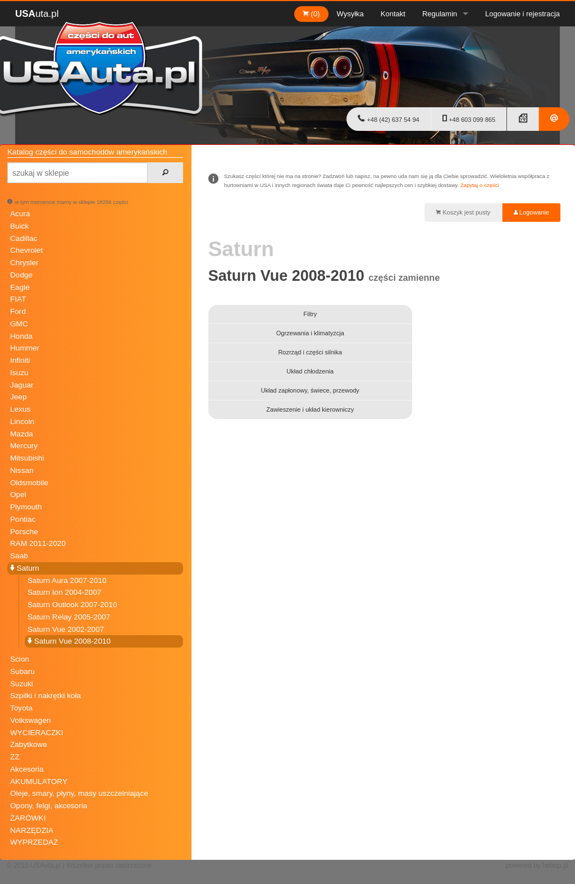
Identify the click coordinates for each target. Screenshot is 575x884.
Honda (21, 336)
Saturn (24, 568)
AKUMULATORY (38, 781)
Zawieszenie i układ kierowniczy (310, 409)
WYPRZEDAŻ (34, 842)
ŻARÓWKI (27, 818)
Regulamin (439, 14)
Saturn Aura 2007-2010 (67, 580)
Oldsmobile (29, 483)
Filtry (310, 314)
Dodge (21, 275)
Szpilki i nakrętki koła (45, 695)
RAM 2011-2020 (38, 543)
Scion (19, 659)
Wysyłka (350, 14)
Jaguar (22, 385)
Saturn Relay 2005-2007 (69, 617)
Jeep (18, 397)
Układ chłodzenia (310, 371)
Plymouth (26, 507)
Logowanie (531, 212)
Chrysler (24, 262)
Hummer (24, 348)
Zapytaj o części (479, 185)
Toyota (21, 708)
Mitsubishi (27, 458)
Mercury (24, 445)
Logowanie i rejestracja (522, 14)
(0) (311, 14)
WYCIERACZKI (36, 732)
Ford (18, 311)
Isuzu (19, 372)
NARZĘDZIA (31, 830)
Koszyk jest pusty (463, 212)
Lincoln (22, 421)
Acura (20, 213)
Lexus (20, 409)
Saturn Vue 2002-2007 (66, 629)
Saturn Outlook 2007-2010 (72, 604)
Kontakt (393, 14)
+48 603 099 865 (468, 118)
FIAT (18, 299)
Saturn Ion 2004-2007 (65, 592)
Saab (19, 556)
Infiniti (20, 360)
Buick (19, 226)
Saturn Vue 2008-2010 (69, 641)
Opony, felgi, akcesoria (48, 805)
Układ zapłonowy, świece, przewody (310, 390)
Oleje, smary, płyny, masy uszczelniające (79, 793)
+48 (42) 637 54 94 (388, 118)
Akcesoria (27, 769)
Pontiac (22, 519)
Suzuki (21, 684)
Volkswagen (30, 720)
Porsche (24, 531)
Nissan (22, 470)
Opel (18, 494)
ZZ (15, 757)
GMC (19, 324)
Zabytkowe (28, 744)
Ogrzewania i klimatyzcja (310, 333)
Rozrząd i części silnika (310, 352)
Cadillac (23, 238)
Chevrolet (26, 250)
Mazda (21, 434)
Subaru (22, 671)
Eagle (20, 287)
